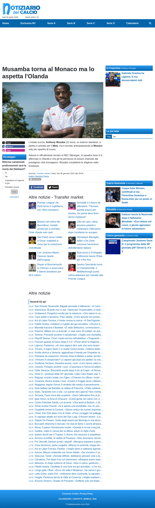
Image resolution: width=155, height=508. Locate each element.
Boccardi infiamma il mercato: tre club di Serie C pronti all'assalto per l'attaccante (77, 424)
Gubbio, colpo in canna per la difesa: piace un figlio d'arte (65, 431)
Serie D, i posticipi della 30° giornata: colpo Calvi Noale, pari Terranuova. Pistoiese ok (80, 374)
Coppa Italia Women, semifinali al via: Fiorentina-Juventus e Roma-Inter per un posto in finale (137, 195)
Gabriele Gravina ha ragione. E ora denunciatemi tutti (133, 77)
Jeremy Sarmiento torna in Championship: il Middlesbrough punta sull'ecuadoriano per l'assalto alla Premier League (85, 271)
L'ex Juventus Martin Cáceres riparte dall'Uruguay (48, 256)
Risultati (14, 197)
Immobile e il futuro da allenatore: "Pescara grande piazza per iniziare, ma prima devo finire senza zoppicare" (84, 209)
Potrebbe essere (12, 187)
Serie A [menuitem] (51, 23)
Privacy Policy (86, 494)
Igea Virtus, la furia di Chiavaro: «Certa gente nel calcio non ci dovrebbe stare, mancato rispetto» (86, 399)
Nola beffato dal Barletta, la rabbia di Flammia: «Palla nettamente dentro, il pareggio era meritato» (86, 388)
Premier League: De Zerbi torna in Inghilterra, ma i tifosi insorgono (50, 206)
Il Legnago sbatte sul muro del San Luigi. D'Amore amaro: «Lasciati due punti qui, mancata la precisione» (90, 416)
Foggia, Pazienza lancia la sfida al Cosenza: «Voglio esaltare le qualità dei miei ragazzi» (81, 477)
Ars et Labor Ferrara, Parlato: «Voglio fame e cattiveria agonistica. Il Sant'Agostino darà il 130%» (86, 449)
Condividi (36, 187)
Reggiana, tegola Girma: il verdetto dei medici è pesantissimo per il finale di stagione (79, 384)
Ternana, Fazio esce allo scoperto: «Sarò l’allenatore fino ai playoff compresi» (75, 395)
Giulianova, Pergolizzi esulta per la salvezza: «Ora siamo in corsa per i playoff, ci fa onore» (83, 313)
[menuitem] (150, 23)
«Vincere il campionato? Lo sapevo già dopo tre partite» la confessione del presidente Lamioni (84, 359)
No (6, 176)
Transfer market (43, 173)
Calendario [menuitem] (132, 23)
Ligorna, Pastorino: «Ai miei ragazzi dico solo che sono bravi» (67, 345)
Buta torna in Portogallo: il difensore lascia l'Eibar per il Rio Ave (90, 256)
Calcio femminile (115, 183)
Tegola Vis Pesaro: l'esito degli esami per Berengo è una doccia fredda (72, 420)
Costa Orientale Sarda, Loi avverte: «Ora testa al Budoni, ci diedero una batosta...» (79, 402)
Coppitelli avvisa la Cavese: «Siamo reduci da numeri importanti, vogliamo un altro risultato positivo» (88, 409)
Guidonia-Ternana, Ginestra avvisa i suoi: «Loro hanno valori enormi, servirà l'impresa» (81, 363)
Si (6, 173)
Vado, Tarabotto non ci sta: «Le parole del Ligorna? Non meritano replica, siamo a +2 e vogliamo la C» (89, 392)
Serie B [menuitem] (71, 23)
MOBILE (87, 499)
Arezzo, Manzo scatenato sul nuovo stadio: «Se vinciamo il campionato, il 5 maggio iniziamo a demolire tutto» (92, 452)
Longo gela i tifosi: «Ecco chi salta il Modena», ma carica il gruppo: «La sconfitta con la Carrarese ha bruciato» (93, 470)
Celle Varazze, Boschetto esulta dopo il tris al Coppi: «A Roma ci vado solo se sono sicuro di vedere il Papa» (92, 370)
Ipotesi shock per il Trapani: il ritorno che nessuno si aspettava (67, 434)
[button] (14, 192)
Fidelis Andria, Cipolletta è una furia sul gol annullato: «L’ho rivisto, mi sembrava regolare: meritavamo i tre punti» (94, 466)
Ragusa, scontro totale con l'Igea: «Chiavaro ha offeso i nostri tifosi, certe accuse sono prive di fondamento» (92, 377)
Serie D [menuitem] (111, 23)
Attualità (111, 209)
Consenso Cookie (70, 494)
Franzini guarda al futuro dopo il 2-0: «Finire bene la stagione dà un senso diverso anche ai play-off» (88, 342)
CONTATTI (77, 499)
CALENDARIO (64, 499)
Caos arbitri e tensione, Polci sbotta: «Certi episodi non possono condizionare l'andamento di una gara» (89, 317)
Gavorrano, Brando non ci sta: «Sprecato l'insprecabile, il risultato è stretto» (74, 310)
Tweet (53, 187)
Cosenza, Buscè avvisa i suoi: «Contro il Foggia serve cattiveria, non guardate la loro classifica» (85, 381)
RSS (94, 499)
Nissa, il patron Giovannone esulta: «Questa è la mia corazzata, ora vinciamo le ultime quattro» (85, 427)
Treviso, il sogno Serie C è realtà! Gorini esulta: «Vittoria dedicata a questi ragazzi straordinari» (85, 349)
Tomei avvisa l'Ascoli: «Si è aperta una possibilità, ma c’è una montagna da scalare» (79, 406)
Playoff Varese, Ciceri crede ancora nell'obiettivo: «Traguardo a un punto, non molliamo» (81, 338)
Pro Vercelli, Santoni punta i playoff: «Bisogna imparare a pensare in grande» (75, 441)
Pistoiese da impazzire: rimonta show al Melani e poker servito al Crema (73, 356)
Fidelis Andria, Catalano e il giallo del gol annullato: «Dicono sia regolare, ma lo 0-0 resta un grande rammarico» (94, 324)
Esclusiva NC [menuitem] (28, 23)
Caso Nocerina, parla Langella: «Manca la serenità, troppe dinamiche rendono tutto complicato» (85, 445)
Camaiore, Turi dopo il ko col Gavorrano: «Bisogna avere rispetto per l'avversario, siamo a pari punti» (88, 459)
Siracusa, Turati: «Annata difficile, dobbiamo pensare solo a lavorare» (71, 456)
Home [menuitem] (5, 23)
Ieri (114, 136)
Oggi (109, 136)
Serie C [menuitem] (91, 23)
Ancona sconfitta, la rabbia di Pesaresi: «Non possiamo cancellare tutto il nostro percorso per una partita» (90, 438)
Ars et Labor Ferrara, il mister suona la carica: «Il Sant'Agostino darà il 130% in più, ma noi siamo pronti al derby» (94, 320)
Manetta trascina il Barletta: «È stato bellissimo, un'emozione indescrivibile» (75, 327)
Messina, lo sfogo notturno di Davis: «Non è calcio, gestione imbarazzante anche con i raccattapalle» (88, 463)
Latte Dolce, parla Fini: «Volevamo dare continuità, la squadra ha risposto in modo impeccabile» (85, 473)
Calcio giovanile (115, 235)
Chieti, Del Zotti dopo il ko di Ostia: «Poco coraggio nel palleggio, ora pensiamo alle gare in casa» (86, 413)
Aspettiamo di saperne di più (14, 181)
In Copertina (113, 68)
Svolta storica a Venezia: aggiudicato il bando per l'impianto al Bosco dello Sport (77, 352)
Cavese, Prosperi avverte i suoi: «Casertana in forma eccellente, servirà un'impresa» (79, 367)
